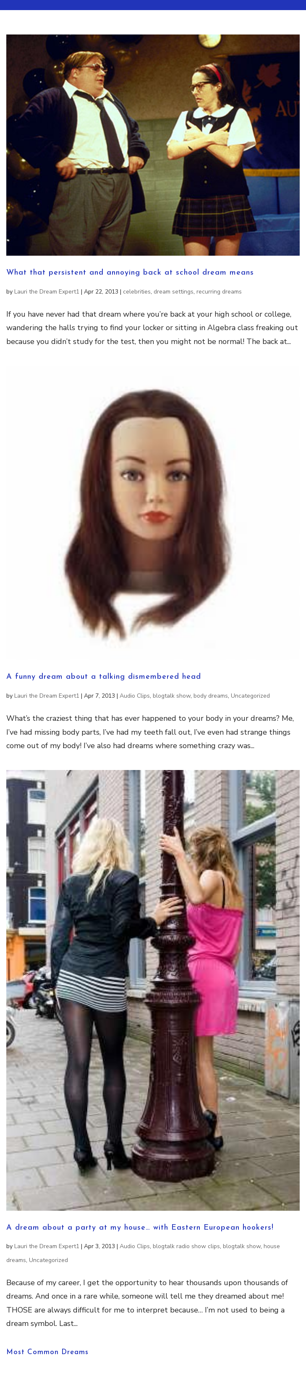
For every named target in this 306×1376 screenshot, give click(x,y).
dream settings (174, 292)
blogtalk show (172, 696)
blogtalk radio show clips (186, 1246)
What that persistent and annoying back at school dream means (130, 273)
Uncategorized (250, 696)
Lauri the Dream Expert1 (46, 292)
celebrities (137, 292)
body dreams (211, 696)
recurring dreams (219, 292)
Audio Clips (135, 696)
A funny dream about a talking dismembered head (103, 677)
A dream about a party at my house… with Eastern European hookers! (140, 1228)
